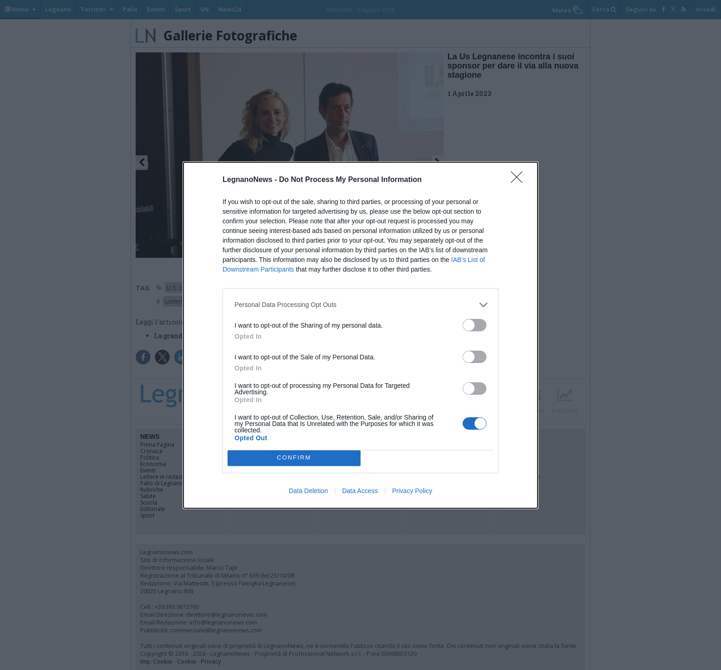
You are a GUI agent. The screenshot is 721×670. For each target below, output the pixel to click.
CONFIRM (294, 457)
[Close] (519, 180)
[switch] (474, 325)
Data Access (360, 490)
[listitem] (360, 305)
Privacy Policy (412, 490)
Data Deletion (308, 490)
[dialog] (360, 335)
